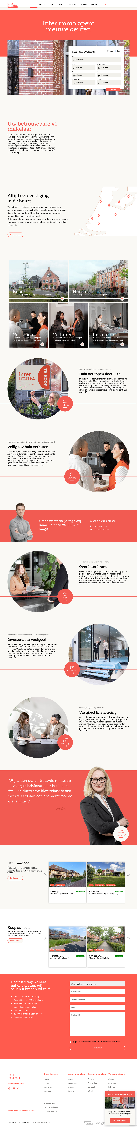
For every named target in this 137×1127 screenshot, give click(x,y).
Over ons (84, 4)
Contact (94, 4)
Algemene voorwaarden (41, 1122)
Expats (52, 4)
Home (33, 4)
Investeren (72, 4)
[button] (15, 878)
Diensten (42, 4)
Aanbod (61, 4)
